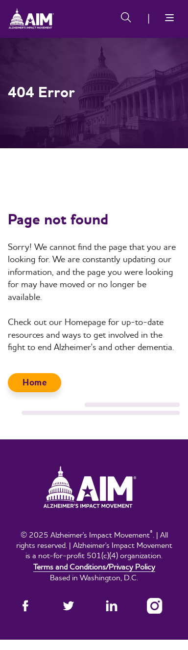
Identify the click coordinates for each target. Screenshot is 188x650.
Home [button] (35, 383)
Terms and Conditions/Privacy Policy (94, 566)
